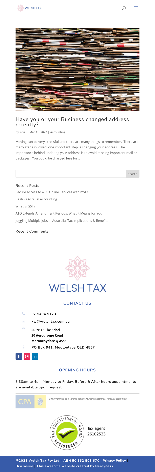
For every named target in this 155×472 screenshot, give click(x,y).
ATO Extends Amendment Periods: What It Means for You (59, 213)
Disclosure (24, 466)
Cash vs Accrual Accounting (36, 199)
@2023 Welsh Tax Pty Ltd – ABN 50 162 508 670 (57, 460)
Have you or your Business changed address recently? (72, 122)
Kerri (23, 132)
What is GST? (25, 206)
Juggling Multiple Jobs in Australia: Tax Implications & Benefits (62, 220)
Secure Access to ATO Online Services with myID (52, 192)
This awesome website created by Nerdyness (75, 466)
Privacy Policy (114, 460)
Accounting (57, 132)
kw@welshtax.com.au (50, 321)
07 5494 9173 (43, 314)
